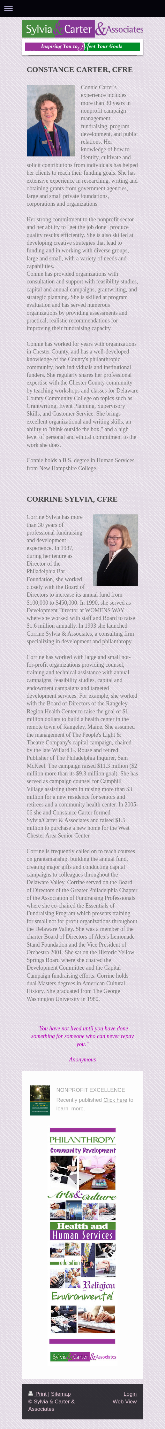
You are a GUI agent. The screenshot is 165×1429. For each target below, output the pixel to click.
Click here (115, 1100)
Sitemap (61, 1394)
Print (38, 1394)
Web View (125, 1402)
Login (130, 1394)
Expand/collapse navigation (82, 8)
